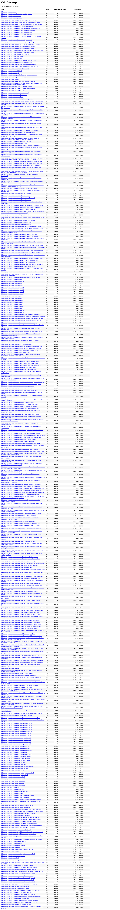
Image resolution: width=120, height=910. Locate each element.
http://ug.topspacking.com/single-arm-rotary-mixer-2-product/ (18, 878)
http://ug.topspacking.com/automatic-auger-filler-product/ (17, 26)
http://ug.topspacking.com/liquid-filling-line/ (13, 90)
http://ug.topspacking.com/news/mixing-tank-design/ (15, 352)
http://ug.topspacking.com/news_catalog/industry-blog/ (16, 756)
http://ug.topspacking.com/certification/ (12, 56)
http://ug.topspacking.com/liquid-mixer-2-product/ (15, 92)
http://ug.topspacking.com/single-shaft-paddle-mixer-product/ (18, 813)
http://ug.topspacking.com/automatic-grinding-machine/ (16, 904)
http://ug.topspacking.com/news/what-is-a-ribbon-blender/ (17, 673)
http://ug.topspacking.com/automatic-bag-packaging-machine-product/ (20, 28)
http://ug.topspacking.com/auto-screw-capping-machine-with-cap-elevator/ (22, 24)
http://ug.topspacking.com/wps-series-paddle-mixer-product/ (18, 854)
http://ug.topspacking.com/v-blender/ (11, 843)
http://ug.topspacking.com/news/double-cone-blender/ (16, 193)
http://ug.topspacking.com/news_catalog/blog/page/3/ (16, 735)
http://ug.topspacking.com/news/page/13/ (12, 285)
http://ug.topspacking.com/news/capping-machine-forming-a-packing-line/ (21, 161)
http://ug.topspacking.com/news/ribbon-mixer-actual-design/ (17, 388)
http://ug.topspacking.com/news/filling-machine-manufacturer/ (18, 220)
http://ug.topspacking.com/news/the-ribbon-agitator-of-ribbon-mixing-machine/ (22, 488)
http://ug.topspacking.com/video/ (10, 851)
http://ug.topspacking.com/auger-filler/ (11, 18)
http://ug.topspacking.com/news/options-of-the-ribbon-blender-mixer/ (20, 361)
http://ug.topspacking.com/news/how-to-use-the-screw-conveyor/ (19, 322)
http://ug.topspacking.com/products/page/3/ (13, 781)
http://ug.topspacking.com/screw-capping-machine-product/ (17, 805)
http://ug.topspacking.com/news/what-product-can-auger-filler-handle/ (20, 614)
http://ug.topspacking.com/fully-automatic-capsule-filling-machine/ (19, 900)
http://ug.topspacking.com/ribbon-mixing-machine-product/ (17, 795)
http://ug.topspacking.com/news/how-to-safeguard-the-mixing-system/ (20, 277)
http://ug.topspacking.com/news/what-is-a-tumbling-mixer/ (17, 687)
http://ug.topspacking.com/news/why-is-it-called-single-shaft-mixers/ (20, 655)
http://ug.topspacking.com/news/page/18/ (12, 312)
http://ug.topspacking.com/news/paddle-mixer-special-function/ (18, 369)
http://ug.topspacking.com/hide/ (10, 79)
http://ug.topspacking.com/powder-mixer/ (12, 770)
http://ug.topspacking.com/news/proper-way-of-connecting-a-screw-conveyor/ (22, 382)
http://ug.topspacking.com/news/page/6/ (12, 302)
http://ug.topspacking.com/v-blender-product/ (13, 841)
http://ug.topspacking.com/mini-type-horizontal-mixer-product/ (18, 873)
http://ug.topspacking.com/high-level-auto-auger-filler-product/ (18, 81)
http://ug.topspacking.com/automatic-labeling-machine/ (16, 40)
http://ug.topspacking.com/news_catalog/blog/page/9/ (16, 748)
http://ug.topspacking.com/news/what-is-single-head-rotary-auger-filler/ (21, 578)
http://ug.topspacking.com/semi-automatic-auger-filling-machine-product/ (21, 809)
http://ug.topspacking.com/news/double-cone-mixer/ (15, 195)
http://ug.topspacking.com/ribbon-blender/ (12, 789)
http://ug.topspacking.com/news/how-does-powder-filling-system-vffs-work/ (22, 245)
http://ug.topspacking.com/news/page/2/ (12, 294)
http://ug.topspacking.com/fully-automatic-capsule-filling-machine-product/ (21, 896)
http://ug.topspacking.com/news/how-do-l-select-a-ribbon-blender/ (19, 685)
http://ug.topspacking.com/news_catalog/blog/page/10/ (16, 723)
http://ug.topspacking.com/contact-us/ (11, 58)
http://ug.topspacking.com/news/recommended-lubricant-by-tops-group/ (21, 384)
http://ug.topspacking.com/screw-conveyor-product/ (15, 807)
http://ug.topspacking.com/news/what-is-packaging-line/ (16, 567)
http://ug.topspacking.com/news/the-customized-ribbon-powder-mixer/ (20, 443)
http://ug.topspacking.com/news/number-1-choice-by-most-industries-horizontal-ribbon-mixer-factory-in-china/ (20, 355)
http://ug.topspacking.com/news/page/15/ (12, 290)
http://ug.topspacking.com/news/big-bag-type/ (14, 143)
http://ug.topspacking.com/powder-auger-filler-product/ (16, 758)
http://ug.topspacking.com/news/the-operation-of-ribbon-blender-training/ (21, 484)
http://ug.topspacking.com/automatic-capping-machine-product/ (18, 30)
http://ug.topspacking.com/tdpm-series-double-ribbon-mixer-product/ (20, 817)
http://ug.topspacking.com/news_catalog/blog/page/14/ (16, 731)
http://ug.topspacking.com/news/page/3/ (12, 296)
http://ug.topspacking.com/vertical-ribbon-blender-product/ (17, 875)
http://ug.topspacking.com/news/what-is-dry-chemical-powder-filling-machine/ (22, 563)
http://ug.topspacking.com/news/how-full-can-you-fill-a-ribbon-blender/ (20, 252)
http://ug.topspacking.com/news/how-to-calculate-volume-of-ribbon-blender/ (22, 264)
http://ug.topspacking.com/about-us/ (11, 16)
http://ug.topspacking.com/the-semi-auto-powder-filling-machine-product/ (21, 825)
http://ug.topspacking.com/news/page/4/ (12, 298)
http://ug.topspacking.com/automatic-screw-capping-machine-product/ (20, 44)
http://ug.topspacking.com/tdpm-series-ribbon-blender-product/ (18, 821)
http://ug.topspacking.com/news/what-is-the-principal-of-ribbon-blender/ (21, 677)
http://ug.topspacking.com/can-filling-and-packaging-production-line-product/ (22, 50)
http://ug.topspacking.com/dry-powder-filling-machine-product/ (18, 64)
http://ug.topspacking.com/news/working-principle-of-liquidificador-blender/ (22, 662)
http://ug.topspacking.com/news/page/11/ (12, 281)
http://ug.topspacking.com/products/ (11, 787)
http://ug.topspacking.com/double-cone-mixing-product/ (16, 892)
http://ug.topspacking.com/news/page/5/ (12, 300)
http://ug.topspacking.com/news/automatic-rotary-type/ (16, 141)
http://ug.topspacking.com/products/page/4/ (13, 783)
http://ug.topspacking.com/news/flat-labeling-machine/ (16, 224)
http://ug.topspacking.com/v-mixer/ (10, 847)
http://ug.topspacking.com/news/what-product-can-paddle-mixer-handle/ (21, 624)
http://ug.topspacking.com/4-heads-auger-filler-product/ (16, 14)
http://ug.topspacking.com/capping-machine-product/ (16, 54)
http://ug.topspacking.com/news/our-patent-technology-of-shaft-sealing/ (21, 365)
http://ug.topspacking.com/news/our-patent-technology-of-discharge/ (20, 363)
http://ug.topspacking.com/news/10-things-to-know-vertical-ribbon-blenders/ (22, 101)
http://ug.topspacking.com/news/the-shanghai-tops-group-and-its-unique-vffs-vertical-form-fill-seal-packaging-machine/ (22, 497)
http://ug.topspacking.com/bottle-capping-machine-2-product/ (18, 46)
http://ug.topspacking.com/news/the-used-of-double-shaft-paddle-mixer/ (21, 513)
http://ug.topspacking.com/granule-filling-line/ (13, 77)
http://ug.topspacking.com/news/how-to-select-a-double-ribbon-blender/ (21, 314)
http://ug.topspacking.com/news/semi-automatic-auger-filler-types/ (19, 404)
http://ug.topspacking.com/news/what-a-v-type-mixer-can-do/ (18, 541)
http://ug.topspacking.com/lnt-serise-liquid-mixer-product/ (17, 99)
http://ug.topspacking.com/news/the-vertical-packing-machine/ (18, 515)
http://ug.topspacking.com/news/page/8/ (12, 306)
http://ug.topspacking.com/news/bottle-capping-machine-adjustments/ (20, 145)
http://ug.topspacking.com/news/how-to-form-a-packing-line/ (18, 266)
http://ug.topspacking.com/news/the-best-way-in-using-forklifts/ (18, 439)
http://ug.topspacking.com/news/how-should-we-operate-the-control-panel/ (22, 258)
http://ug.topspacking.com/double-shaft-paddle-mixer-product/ (18, 60)
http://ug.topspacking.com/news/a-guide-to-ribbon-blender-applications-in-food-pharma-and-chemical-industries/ (21, 707)
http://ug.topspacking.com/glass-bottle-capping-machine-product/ (19, 75)
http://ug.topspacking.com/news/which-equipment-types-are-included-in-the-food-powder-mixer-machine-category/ (22, 638)
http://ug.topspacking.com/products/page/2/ (13, 779)
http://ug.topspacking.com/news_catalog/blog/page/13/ (16, 729)
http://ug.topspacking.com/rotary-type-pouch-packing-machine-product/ (21, 799)
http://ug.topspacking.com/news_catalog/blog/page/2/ (16, 733)
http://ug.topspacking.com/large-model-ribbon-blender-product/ (18, 869)
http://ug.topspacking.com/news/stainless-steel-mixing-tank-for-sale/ (20, 414)
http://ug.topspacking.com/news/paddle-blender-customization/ (18, 367)
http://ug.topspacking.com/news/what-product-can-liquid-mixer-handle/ (20, 622)
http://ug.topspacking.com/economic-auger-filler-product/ (17, 865)
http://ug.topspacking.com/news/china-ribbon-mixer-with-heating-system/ (21, 163)
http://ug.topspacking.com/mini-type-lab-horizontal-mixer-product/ (19, 884)
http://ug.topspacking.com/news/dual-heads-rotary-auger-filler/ (18, 209)
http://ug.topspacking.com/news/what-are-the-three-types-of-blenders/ (20, 679)
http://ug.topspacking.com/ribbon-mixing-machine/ (15, 797)
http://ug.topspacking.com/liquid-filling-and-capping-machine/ (18, 88)
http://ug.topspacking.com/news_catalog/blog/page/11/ (16, 725)
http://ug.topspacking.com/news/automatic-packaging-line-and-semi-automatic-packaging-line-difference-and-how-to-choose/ (20, 138)
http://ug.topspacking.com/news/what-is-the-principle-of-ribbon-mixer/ (20, 718)
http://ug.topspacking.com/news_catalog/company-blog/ (16, 754)
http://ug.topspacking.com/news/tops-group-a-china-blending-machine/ (21, 523)
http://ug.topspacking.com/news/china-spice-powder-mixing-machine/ (20, 165)
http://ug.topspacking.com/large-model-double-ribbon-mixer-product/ (20, 890)
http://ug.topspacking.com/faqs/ (10, 73)
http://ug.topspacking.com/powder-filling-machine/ (15, 768)
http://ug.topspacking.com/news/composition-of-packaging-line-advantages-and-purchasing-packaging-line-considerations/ (22, 171)
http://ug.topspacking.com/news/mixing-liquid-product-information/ (19, 350)
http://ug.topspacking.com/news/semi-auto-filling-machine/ (17, 402)
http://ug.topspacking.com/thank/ (10, 858)
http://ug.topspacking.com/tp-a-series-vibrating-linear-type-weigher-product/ (22, 871)
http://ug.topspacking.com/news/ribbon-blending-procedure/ (17, 386)
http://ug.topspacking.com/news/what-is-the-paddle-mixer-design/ (19, 591)
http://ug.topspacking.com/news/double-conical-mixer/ (16, 200)
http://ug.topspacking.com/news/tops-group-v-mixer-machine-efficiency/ (21, 528)
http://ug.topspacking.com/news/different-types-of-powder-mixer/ (19, 188)
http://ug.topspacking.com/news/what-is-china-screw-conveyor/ (18, 561)
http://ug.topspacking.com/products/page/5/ (13, 785)
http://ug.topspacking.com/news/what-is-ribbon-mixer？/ (16, 715)
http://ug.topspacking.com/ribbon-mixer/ (12, 793)
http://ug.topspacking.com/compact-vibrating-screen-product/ (18, 860)
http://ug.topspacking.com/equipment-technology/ (15, 68)
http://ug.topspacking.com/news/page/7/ (12, 304)
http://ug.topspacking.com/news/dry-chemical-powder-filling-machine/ (20, 207)
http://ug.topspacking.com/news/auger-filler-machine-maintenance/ (19, 130)
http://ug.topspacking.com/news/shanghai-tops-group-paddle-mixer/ (20, 408)
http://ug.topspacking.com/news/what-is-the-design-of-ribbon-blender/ (20, 583)
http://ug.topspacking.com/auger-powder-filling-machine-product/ (19, 20)
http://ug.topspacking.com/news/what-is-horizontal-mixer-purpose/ (19, 565)
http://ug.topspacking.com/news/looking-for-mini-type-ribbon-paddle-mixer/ (22, 346)
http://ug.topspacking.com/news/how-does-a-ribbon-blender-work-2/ (20, 234)
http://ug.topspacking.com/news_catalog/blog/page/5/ (16, 740)
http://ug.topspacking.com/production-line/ (13, 777)
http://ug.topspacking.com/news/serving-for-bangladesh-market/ (19, 406)
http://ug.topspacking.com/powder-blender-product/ (15, 760)
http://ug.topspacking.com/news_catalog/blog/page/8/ (16, 746)
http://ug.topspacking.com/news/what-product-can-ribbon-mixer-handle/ (21, 626)
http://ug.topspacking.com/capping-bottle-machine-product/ (17, 52)
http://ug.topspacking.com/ (8, 11)
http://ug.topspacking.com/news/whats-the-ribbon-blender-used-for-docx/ (21, 713)
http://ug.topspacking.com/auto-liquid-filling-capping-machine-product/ (20, 22)
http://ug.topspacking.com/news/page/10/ (12, 279)
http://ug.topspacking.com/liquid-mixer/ (12, 97)
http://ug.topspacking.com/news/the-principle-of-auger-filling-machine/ (20, 486)
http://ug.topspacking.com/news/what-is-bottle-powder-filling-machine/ (20, 559)
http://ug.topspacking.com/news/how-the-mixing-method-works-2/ (19, 260)
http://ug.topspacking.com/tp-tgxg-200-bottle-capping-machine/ (18, 834)
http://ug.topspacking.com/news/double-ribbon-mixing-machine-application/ (22, 205)
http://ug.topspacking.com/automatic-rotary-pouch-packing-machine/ (20, 42)
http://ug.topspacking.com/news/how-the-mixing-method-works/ (18, 262)
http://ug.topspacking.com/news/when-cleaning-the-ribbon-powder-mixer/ (21, 636)
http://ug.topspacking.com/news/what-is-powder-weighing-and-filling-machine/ (22, 576)
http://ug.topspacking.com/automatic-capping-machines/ (16, 34)
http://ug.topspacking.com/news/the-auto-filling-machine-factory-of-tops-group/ (23, 435)
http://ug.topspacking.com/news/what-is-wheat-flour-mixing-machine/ (20, 612)
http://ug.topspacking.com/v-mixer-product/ (13, 845)
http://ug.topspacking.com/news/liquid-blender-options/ (16, 344)
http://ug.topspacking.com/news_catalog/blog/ (14, 752)
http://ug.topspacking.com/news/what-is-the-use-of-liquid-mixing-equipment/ (22, 610)
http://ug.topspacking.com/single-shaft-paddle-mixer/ (15, 815)
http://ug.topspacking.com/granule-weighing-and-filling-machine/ (19, 902)
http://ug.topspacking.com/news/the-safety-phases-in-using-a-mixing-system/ (22, 492)
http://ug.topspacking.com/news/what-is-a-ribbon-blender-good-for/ (19, 557)
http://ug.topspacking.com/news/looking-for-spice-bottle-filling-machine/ (21, 348)
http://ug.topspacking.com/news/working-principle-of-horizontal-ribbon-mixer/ (22, 660)
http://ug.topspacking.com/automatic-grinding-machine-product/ (18, 894)
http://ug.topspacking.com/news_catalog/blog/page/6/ (16, 742)
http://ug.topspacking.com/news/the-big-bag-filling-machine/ (17, 441)
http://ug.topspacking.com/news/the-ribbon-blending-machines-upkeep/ (21, 490)
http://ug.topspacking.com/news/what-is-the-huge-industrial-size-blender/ (21, 585)
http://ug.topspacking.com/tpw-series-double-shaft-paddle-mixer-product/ (21, 839)
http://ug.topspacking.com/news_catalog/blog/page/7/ (16, 744)
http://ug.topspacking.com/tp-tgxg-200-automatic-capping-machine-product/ (22, 832)
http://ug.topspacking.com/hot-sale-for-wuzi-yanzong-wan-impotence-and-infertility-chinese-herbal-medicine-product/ (21, 83)
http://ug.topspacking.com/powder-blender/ (13, 762)
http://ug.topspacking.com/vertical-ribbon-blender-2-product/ (18, 882)
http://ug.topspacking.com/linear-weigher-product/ (15, 886)
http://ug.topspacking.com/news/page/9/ (12, 308)
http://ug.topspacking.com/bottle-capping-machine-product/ (17, 48)
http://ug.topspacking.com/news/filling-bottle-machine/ (16, 215)
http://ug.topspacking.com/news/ (10, 668)
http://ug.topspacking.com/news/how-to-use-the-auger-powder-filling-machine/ (23, 316)
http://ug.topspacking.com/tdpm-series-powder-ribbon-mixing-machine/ (21, 819)
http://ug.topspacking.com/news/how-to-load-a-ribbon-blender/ (18, 675)
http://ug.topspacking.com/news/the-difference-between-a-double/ (19, 449)
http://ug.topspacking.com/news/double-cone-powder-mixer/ (18, 198)
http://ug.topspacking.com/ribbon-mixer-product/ (14, 791)
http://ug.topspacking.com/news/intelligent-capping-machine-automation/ (21, 331)
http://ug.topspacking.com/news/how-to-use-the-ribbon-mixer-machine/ (21, 320)
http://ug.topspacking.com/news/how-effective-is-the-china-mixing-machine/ (22, 250)
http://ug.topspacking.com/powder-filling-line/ (13, 764)
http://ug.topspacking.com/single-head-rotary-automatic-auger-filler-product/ (22, 811)
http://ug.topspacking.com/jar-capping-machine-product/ (16, 86)
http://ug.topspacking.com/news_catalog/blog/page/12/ (16, 727)
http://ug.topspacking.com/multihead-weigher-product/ (16, 898)
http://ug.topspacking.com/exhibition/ (11, 71)
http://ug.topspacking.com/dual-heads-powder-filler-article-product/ (19, 66)
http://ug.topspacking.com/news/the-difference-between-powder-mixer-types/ (22, 451)
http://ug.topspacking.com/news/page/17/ (12, 310)
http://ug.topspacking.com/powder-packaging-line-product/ (17, 772)
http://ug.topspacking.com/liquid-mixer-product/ (14, 95)
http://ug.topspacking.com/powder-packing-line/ (14, 775)
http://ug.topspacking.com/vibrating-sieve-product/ (15, 888)
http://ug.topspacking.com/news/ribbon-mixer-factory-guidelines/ (19, 390)
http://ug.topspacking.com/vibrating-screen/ (13, 856)
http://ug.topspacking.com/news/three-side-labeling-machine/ (18, 521)
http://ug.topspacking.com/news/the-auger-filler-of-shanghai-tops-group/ (21, 433)
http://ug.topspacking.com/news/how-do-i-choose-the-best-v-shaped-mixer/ (22, 228)
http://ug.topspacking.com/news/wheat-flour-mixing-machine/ (18, 633)
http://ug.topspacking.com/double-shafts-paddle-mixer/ (16, 62)
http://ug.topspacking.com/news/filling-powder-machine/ (16, 222)
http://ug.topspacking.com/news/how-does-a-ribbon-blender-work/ (19, 236)
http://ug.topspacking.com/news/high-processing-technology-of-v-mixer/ (21, 226)
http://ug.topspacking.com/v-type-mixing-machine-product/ (17, 880)
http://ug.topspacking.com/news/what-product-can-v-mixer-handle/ (19, 628)
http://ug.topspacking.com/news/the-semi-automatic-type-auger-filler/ (20, 494)
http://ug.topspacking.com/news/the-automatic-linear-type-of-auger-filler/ (21, 437)
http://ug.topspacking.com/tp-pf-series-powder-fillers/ (15, 829)
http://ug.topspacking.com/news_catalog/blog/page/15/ (16, 750)
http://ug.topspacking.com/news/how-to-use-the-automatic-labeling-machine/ (22, 318)
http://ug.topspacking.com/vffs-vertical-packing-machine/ (17, 849)
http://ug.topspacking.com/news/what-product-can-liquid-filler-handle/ (20, 620)
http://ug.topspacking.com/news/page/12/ (12, 283)
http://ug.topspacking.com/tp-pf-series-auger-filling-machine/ (18, 827)
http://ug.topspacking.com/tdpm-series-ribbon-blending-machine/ (19, 823)
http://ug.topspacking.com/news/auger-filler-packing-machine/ (18, 132)
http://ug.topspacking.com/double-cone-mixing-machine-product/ (19, 867)
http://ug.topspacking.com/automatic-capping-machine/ (16, 32)
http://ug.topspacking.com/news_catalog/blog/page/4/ (16, 737)
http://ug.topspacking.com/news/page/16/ (12, 292)
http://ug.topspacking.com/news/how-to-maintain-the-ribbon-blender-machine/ (22, 272)
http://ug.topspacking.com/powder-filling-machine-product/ (17, 766)
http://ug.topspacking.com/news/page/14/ (12, 287)
